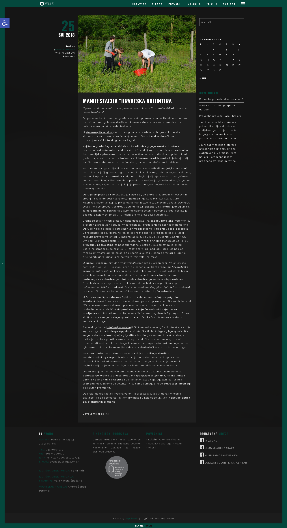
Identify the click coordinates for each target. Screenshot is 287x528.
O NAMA (157, 3)
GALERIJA (194, 3)
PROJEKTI (175, 3)
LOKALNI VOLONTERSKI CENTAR (226, 432)
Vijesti (61, 53)
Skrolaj (143, 525)
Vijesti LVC (70, 53)
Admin (71, 46)
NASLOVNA (139, 3)
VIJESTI (211, 3)
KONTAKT (229, 3)
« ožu (202, 78)
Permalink (70, 56)
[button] (5, 23)
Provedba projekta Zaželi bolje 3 (220, 116)
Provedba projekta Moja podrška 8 (221, 99)
